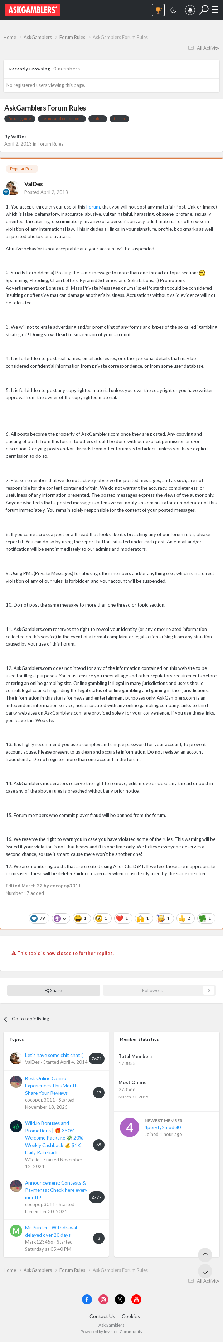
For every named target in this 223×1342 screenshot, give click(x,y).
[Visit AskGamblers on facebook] (87, 1299)
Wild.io (32, 1159)
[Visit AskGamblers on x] (120, 1299)
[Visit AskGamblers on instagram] (103, 1299)
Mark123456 (39, 1242)
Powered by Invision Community (111, 1331)
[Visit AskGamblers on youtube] (136, 1299)
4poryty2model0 (163, 1127)
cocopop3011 (40, 1100)
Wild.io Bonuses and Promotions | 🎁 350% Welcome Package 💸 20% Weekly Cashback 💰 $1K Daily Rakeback (54, 1137)
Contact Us (102, 1316)
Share (53, 990)
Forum (93, 207)
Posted (46, 192)
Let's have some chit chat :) (54, 1055)
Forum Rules (50, 144)
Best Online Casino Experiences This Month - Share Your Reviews (53, 1086)
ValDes (19, 136)
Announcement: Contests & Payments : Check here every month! (56, 1190)
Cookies (131, 1316)
